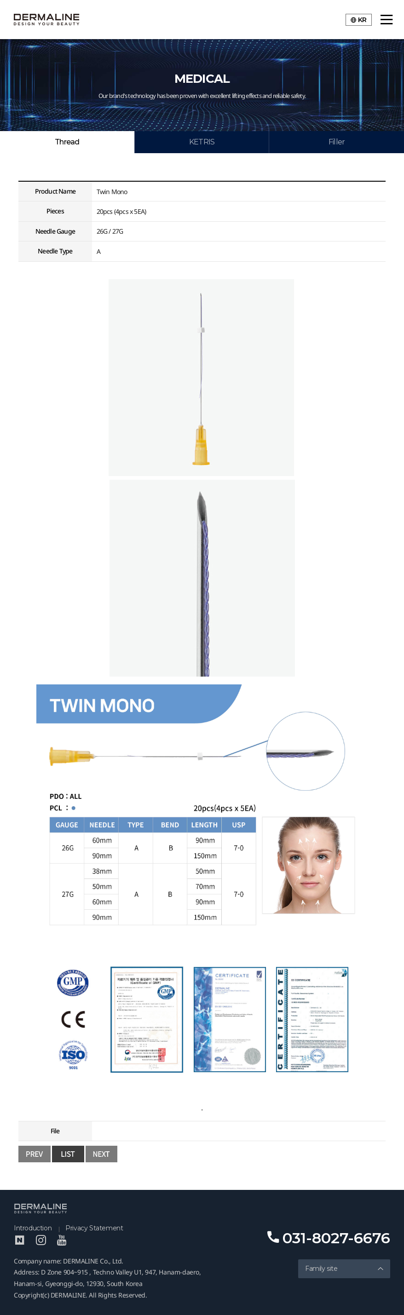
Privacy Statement (94, 1228)
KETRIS (201, 142)
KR (358, 20)
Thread (67, 142)
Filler (337, 142)
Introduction (33, 1228)
